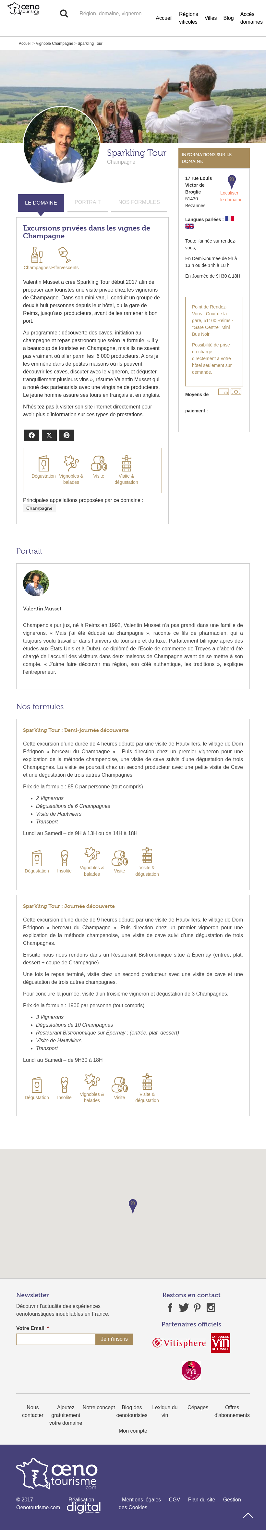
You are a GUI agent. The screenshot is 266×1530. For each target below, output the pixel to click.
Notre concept (99, 1407)
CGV (174, 1499)
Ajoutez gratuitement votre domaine (65, 1415)
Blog (229, 18)
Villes (211, 18)
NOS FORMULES (139, 202)
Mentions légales (141, 1499)
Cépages (197, 1407)
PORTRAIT (88, 202)
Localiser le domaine (231, 188)
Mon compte (133, 1431)
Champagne (39, 508)
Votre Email (32, 1328)
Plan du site (201, 1499)
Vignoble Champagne (54, 43)
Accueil (164, 18)
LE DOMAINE (41, 203)
